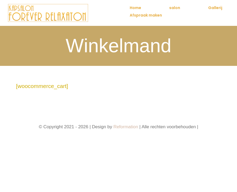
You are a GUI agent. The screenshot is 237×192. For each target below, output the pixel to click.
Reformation (126, 126)
